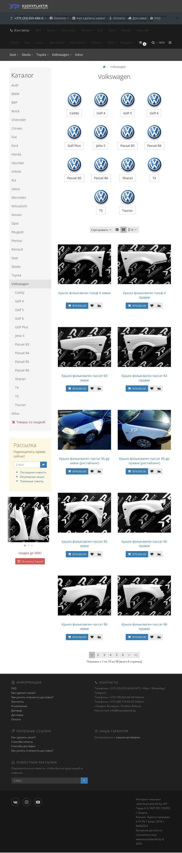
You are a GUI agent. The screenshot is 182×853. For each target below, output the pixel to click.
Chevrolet (18, 120)
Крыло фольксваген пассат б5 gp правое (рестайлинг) (144, 461)
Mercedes (18, 197)
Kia (13, 180)
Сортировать (101, 230)
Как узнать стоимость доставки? (32, 697)
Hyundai (17, 163)
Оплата (116, 18)
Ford (14, 146)
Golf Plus (19, 327)
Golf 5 (17, 310)
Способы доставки (23, 746)
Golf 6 (17, 318)
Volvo (79, 54)
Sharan (18, 379)
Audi (14, 85)
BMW (15, 94)
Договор (16, 711)
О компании (19, 706)
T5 (14, 396)
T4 (14, 387)
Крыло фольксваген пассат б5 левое (84, 544)
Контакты (19, 30)
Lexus (15, 189)
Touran (18, 405)
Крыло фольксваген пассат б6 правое (144, 627)
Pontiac (16, 241)
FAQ (155, 18)
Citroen (16, 128)
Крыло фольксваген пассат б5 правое (144, 544)
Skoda (27, 54)
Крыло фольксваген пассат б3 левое (84, 378)
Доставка (137, 18)
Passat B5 (20, 361)
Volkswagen (62, 54)
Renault (17, 249)
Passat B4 (20, 353)
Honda (16, 154)
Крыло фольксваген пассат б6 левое (84, 627)
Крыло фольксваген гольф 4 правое (144, 295)
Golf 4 (17, 301)
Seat (14, 54)
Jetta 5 (17, 336)
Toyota (42, 54)
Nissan (16, 215)
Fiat (14, 137)
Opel (14, 223)
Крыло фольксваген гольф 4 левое (84, 293)
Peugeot (17, 232)
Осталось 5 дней (30, 561)
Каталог (59, 18)
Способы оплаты (22, 742)
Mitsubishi (19, 206)
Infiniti (16, 171)
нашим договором (128, 738)
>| (136, 655)
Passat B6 (20, 370)
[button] (142, 43)
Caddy (17, 292)
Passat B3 (20, 344)
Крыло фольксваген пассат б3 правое (144, 378)
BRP (14, 102)
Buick (15, 111)
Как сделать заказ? (88, 18)
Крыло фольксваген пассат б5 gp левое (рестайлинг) (84, 461)
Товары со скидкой (28, 422)
